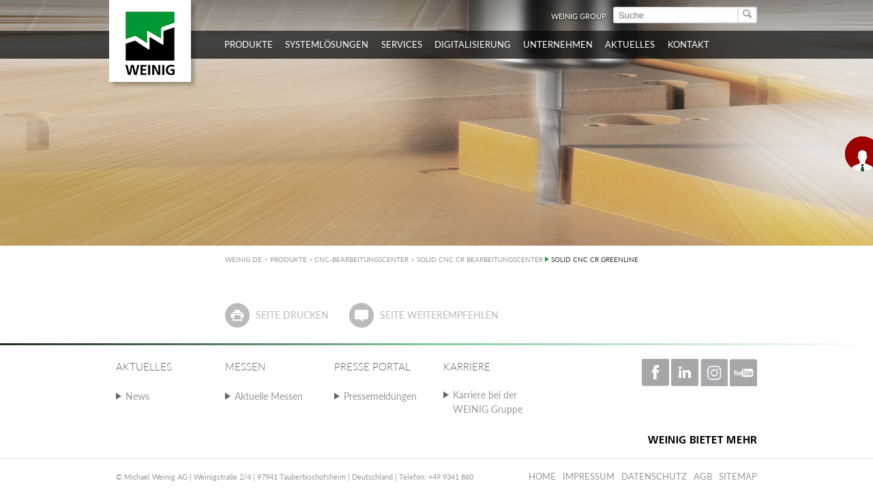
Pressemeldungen (380, 396)
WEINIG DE (243, 259)
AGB (703, 476)
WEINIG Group (578, 16)
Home (542, 476)
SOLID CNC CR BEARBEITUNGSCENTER (480, 259)
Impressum (589, 476)
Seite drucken (292, 315)
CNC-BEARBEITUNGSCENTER (361, 259)
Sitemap (738, 476)
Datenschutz (654, 476)
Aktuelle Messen (269, 396)
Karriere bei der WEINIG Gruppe (487, 402)
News (137, 396)
